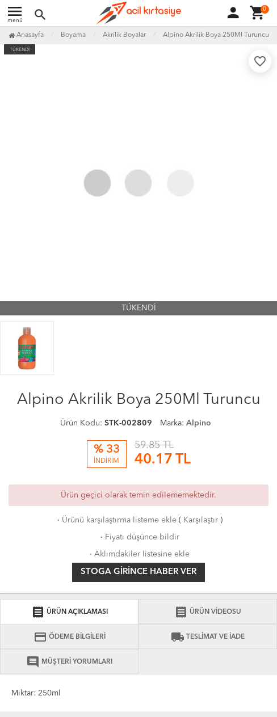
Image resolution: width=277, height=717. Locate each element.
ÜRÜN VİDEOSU (207, 612)
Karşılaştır (200, 520)
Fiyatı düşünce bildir (138, 537)
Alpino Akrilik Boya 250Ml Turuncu (216, 35)
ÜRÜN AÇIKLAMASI (69, 612)
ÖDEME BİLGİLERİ (69, 637)
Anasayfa (26, 35)
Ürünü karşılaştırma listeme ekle (116, 520)
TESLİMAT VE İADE (208, 637)
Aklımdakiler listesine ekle (138, 554)
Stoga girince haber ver (138, 572)
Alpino (198, 423)
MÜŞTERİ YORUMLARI (69, 661)
